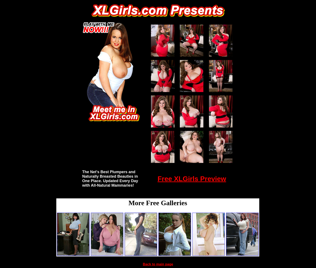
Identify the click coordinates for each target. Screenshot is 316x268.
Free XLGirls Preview (192, 179)
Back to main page (158, 264)
